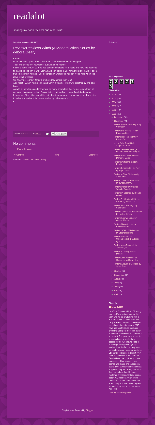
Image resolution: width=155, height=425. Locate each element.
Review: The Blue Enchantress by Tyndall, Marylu (127, 181)
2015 (114, 98)
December (119, 117)
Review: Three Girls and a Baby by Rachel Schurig (128, 213)
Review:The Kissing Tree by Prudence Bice (126, 132)
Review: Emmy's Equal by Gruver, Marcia (125, 219)
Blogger (89, 410)
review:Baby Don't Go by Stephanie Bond (125, 144)
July (116, 283)
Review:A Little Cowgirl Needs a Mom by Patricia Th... (127, 200)
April (116, 294)
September (119, 275)
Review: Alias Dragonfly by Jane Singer (125, 246)
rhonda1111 (117, 307)
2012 (114, 110)
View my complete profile (120, 393)
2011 (114, 114)
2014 (114, 102)
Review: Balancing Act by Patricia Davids (125, 225)
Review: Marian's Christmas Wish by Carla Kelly (126, 188)
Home (56, 155)
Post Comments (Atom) (35, 159)
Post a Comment (24, 149)
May (116, 290)
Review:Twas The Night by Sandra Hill (125, 206)
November (119, 121)
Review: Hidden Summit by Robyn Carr (126, 138)
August (117, 279)
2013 (114, 106)
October (118, 271)
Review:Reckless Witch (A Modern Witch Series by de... (128, 150)
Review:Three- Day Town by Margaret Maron (126, 157)
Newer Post (19, 155)
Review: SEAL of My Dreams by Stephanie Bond (126, 231)
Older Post (93, 155)
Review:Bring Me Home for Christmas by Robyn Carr (126, 259)
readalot (29, 15)
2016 (114, 95)
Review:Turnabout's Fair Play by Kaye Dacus (127, 169)
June (116, 286)
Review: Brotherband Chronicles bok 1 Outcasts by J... (126, 239)
